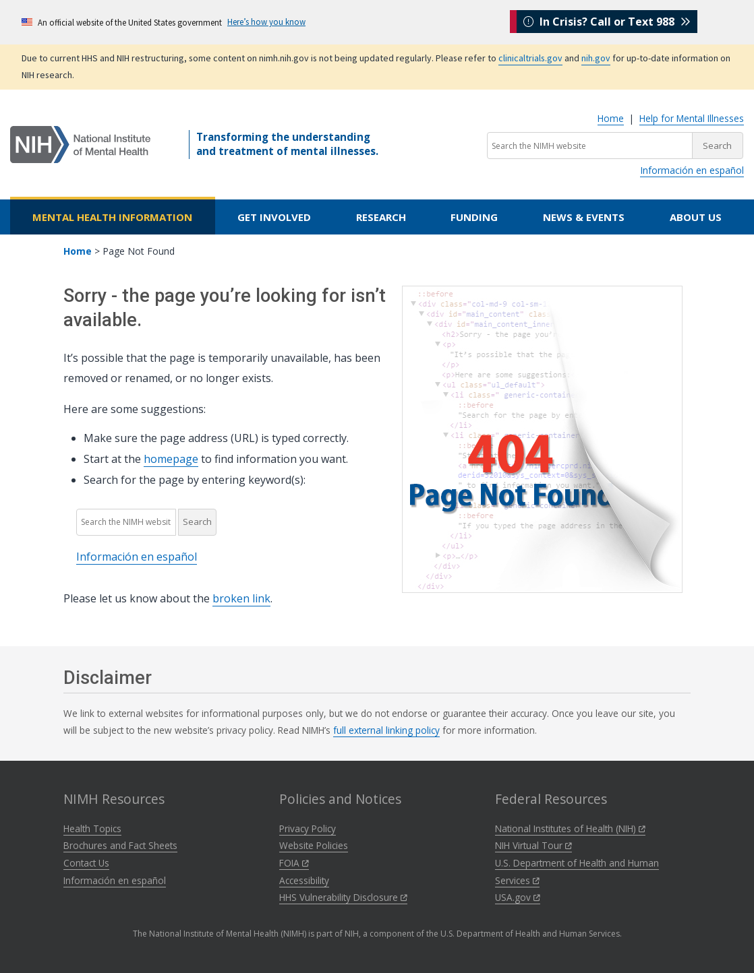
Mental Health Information (112, 217)
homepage (171, 458)
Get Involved (274, 217)
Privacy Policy (307, 828)
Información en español (692, 170)
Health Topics (92, 828)
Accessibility (304, 880)
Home (611, 118)
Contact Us (86, 862)
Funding (474, 217)
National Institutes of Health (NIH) (570, 828)
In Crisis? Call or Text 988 (607, 21)
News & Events (584, 217)
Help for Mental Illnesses (691, 118)
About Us (696, 217)
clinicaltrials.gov (530, 58)
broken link (241, 598)
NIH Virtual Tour (533, 845)
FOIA (294, 862)
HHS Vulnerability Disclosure (343, 897)
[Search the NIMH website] (590, 145)
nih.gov (595, 58)
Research (381, 217)
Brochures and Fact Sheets (120, 845)
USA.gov (517, 897)
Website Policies (313, 845)
